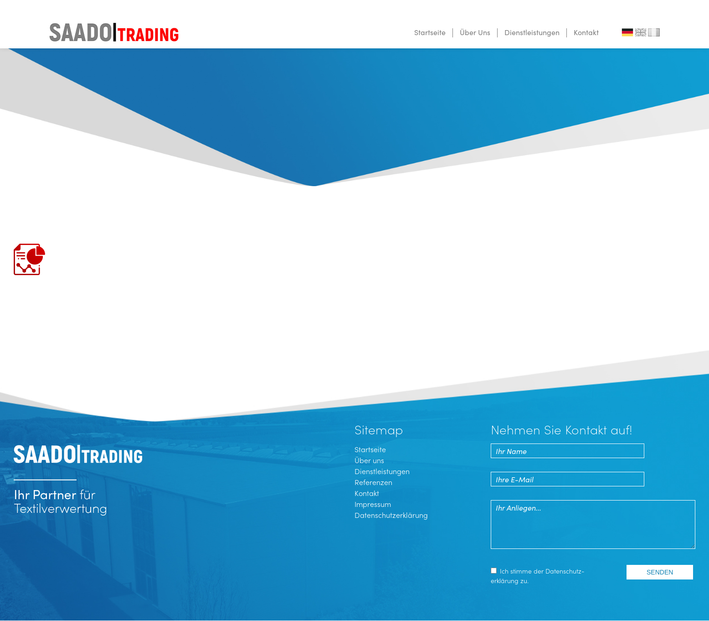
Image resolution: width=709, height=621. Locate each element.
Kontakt (586, 32)
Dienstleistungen (532, 32)
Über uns (369, 460)
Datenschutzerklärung (391, 515)
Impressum (372, 504)
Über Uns (475, 32)
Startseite (430, 32)
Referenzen (373, 482)
